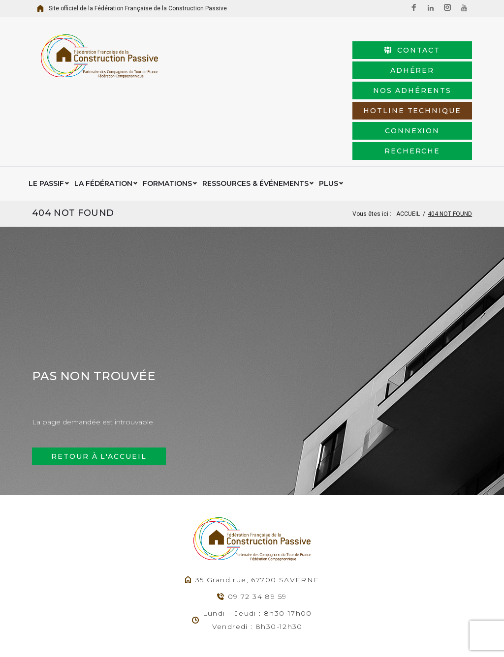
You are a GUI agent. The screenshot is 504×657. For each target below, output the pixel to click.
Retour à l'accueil (99, 395)
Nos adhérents (317, 70)
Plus (328, 123)
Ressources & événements (255, 123)
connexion (318, 90)
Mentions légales (296, 636)
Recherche (421, 90)
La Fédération (103, 123)
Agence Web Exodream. (226, 636)
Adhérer (421, 50)
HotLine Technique (422, 70)
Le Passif (46, 123)
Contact (318, 50)
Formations (167, 123)
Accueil (408, 153)
